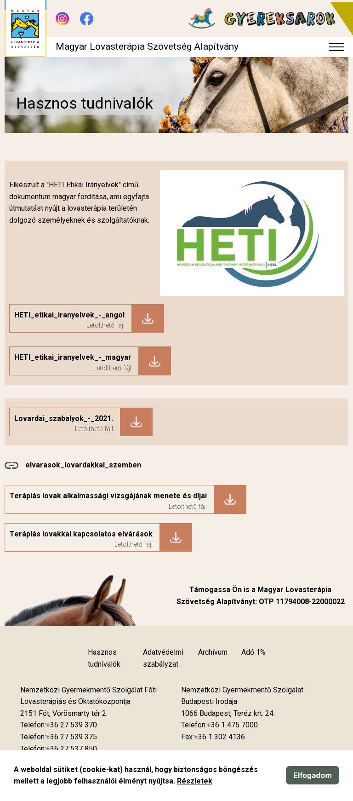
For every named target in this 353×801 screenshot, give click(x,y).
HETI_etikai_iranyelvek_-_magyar (72, 357)
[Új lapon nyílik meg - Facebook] (86, 18)
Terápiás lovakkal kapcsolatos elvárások (81, 534)
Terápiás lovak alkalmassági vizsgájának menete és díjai (108, 495)
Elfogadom (312, 775)
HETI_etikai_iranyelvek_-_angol (69, 315)
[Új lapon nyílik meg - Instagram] (62, 18)
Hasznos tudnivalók (104, 658)
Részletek (194, 781)
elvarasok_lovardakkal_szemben (83, 465)
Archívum (213, 652)
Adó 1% (253, 652)
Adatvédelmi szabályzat (163, 658)
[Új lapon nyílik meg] (64, 714)
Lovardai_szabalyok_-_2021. (63, 418)
